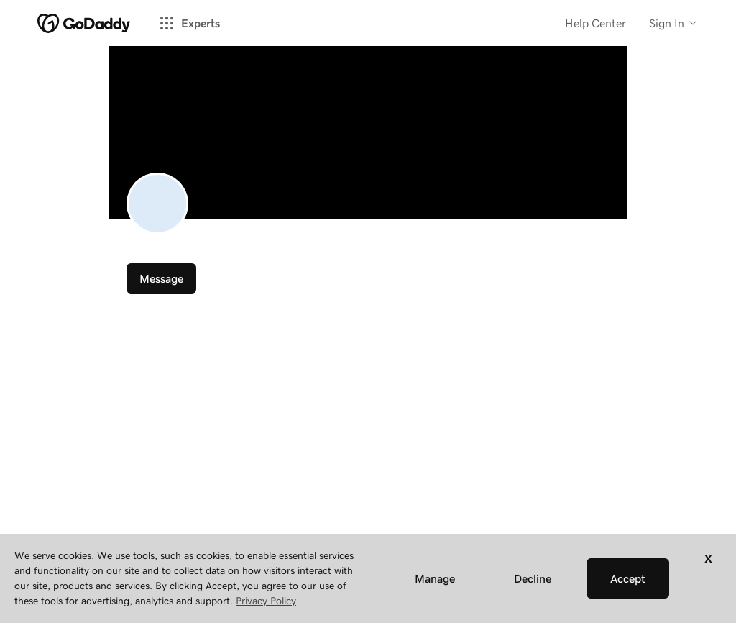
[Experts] (195, 23)
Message (161, 278)
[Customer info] (674, 23)
